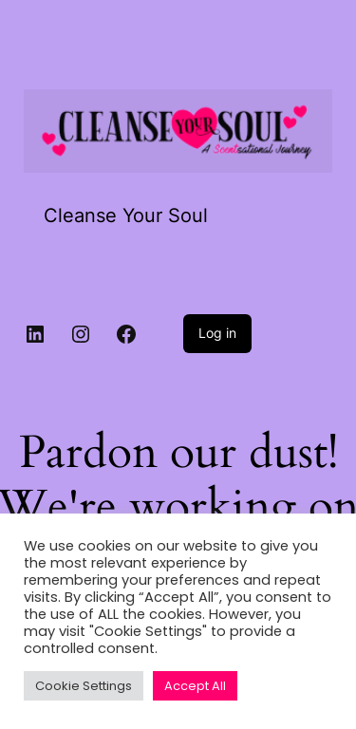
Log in (217, 333)
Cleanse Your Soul (126, 215)
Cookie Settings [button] (83, 686)
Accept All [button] (195, 686)
